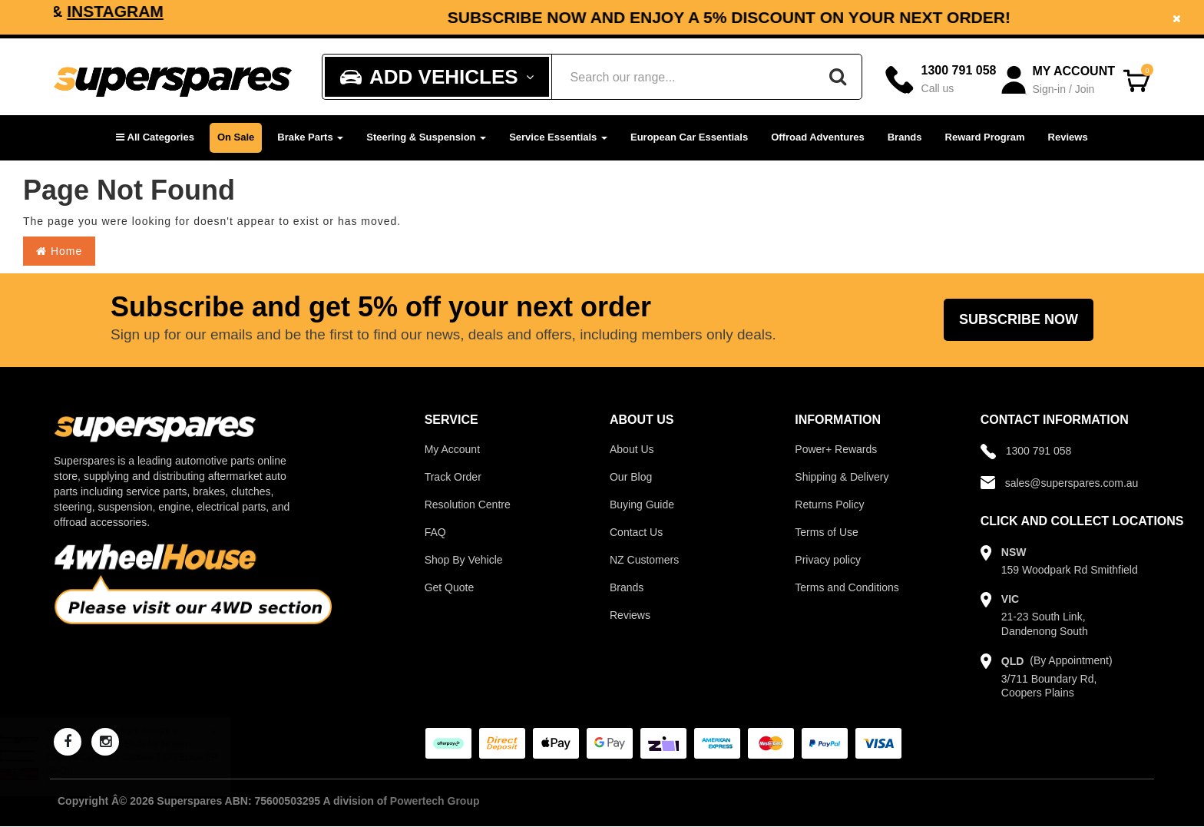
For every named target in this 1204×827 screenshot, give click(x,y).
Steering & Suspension (426, 137)
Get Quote (450, 587)
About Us (632, 449)
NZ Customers (644, 560)
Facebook (482, 11)
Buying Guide (642, 504)
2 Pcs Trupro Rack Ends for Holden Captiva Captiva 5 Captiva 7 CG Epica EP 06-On (146, 757)
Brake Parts (310, 137)
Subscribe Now (1018, 319)
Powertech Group (435, 801)
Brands (905, 137)
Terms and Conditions (846, 587)
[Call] (941, 79)
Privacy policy (828, 560)
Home (59, 251)
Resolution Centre (468, 504)
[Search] (838, 77)
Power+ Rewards (836, 449)
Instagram (597, 11)
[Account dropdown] (1059, 80)
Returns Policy (829, 504)
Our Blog (631, 477)
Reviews (1068, 137)
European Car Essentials (689, 137)
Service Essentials (558, 137)
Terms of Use (826, 532)
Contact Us (636, 532)
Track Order (453, 477)
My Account (452, 449)
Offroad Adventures (818, 137)
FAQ (435, 532)
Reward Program (985, 137)
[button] (155, 138)
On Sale (235, 137)
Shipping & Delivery (841, 477)
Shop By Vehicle (464, 560)
